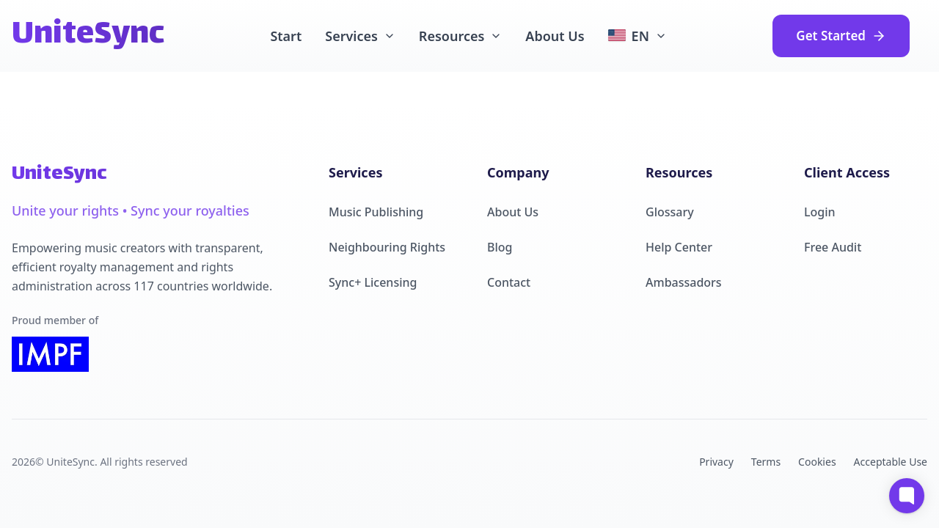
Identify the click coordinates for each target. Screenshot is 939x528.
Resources (460, 36)
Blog (499, 247)
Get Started (841, 35)
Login (820, 212)
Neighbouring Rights (387, 247)
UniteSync (88, 35)
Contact (508, 282)
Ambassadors (684, 282)
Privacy (716, 462)
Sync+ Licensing (373, 282)
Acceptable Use (890, 462)
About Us (554, 36)
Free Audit (832, 247)
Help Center (679, 247)
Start (286, 36)
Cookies (817, 462)
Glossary (670, 212)
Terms (766, 462)
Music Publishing (376, 212)
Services (360, 36)
